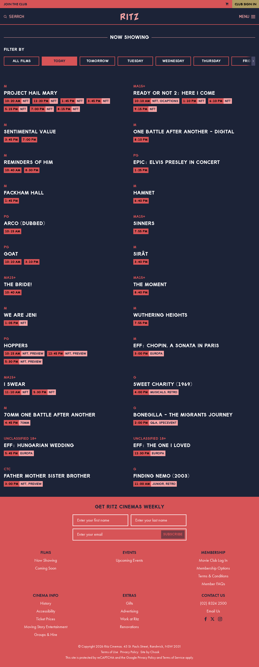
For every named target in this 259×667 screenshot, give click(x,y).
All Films (22, 61)
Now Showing (45, 560)
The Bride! (18, 284)
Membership (213, 552)
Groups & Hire (45, 634)
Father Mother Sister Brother (47, 476)
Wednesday (173, 61)
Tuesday (135, 61)
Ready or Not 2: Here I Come (174, 93)
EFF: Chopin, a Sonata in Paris (176, 345)
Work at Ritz (129, 619)
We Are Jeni (20, 315)
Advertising (129, 611)
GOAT (11, 254)
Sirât (140, 254)
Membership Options (213, 568)
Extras (129, 595)
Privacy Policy (129, 652)
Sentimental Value (30, 131)
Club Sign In (245, 4)
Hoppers (16, 345)
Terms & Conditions (213, 576)
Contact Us (213, 595)
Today (60, 61)
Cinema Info (45, 595)
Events (129, 552)
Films (45, 552)
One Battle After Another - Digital (183, 131)
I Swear (14, 384)
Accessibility (45, 611)
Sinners (144, 223)
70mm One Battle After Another (49, 414)
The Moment (150, 284)
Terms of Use (109, 652)
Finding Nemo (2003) (161, 476)
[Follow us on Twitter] (212, 619)
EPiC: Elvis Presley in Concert (176, 162)
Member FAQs (213, 583)
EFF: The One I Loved (161, 445)
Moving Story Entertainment (45, 626)
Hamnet (144, 192)
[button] (253, 61)
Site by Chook (149, 652)
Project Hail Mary (30, 93)
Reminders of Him (28, 162)
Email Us (213, 611)
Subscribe (173, 534)
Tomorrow (98, 61)
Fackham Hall (24, 192)
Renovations (129, 626)
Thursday (211, 61)
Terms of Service (174, 657)
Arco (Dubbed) (24, 223)
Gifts (129, 603)
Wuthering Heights (160, 315)
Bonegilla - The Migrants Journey (183, 414)
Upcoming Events (129, 560)
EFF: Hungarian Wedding (39, 445)
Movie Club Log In (213, 560)
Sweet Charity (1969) (162, 384)
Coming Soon (45, 568)
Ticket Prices (45, 619)
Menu (247, 17)
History (45, 603)
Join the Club (15, 4)
